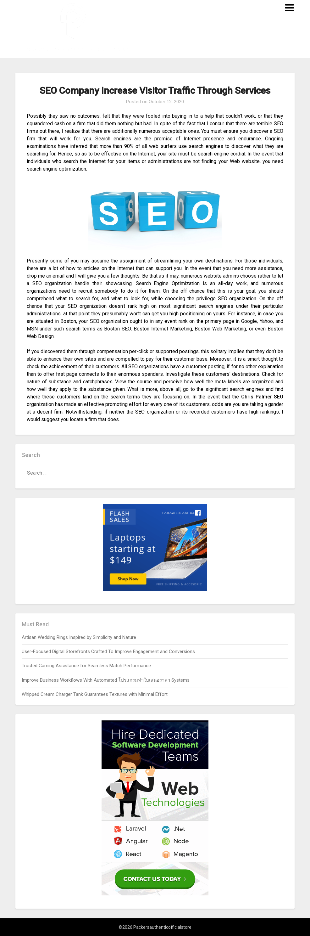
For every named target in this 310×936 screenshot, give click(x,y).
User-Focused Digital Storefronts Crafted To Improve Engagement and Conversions (108, 651)
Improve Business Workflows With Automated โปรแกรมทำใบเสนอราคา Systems (106, 680)
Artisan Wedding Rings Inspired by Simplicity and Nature (79, 637)
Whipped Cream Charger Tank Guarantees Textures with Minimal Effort (95, 694)
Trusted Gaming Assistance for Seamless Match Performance (86, 665)
